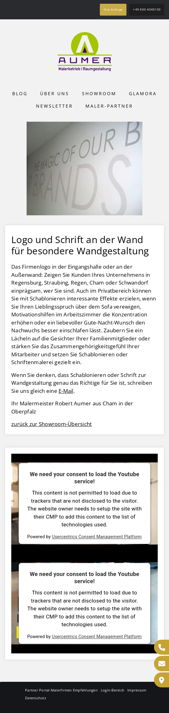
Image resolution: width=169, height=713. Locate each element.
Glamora (143, 93)
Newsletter (54, 106)
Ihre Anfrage (113, 9)
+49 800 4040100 (147, 9)
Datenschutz (35, 698)
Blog (20, 93)
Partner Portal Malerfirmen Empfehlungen (61, 690)
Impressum (136, 690)
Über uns (54, 93)
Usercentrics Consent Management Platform (97, 536)
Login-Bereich (112, 690)
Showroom (99, 93)
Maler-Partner (109, 106)
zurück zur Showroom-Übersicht (51, 423)
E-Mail (66, 390)
